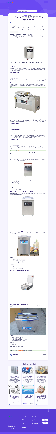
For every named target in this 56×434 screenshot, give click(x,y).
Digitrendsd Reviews (35, 423)
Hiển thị (16, 32)
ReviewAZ (16, 16)
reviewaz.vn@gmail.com (11, 426)
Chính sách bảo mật (35, 420)
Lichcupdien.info (24, 427)
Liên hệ (23, 420)
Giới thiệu (23, 419)
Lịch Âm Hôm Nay (24, 424)
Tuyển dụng (33, 419)
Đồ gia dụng (20, 16)
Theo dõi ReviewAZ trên (26, 22)
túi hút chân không (20, 350)
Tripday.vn (23, 423)
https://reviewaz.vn (11, 424)
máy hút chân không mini (21, 150)
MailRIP (33, 424)
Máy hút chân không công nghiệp (14, 24)
